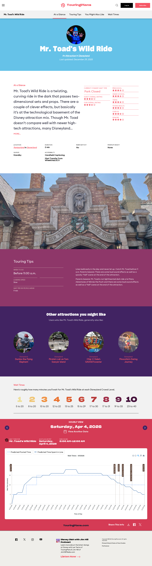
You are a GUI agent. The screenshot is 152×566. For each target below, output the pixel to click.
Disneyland (84, 55)
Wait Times (113, 14)
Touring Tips (75, 14)
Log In (127, 5)
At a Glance (59, 14)
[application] (76, 485)
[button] (133, 455)
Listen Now (71, 557)
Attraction (71, 55)
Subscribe (142, 5)
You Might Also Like (94, 14)
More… (17, 134)
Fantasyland (19, 147)
